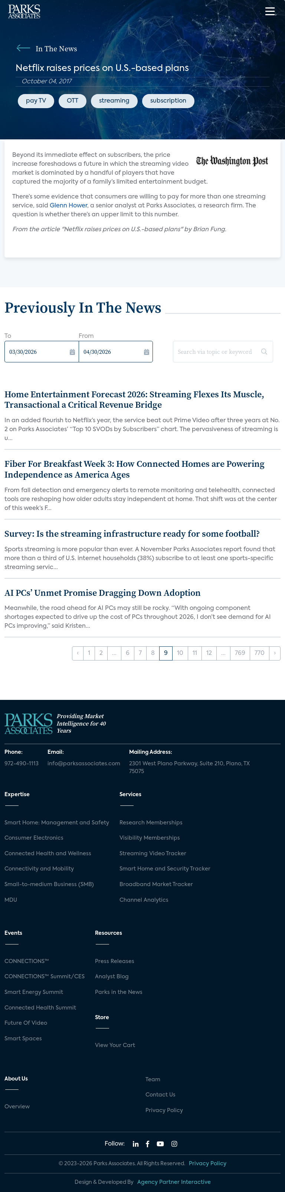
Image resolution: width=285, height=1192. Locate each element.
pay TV (36, 101)
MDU (10, 900)
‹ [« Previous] (78, 653)
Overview (17, 1106)
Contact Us (160, 1095)
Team (152, 1079)
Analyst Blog (112, 976)
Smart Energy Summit (33, 992)
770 (260, 653)
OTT (72, 101)
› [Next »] (275, 653)
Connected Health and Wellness (47, 853)
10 (180, 653)
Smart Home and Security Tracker (164, 869)
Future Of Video (25, 1023)
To (7, 336)
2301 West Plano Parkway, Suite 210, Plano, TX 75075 (189, 768)
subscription (168, 101)
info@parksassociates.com (84, 763)
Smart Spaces (23, 1038)
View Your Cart (115, 1045)
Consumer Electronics (33, 838)
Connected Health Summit (40, 1008)
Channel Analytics (143, 900)
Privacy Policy (164, 1110)
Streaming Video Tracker (152, 853)
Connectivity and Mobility (39, 869)
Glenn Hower (68, 206)
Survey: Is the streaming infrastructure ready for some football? (132, 533)
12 (209, 653)
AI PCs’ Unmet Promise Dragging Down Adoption (102, 593)
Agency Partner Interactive (174, 1182)
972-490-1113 (21, 763)
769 (240, 653)
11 (195, 653)
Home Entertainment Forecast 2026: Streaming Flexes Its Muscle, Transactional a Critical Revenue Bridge (134, 399)
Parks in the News (118, 992)
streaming (114, 101)
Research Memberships (151, 823)
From (86, 336)
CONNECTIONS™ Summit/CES (44, 976)
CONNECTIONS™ (26, 961)
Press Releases (114, 961)
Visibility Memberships (149, 838)
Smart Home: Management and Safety (56, 823)
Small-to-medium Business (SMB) (49, 884)
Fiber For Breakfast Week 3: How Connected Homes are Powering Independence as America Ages (134, 469)
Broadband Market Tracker (156, 884)
